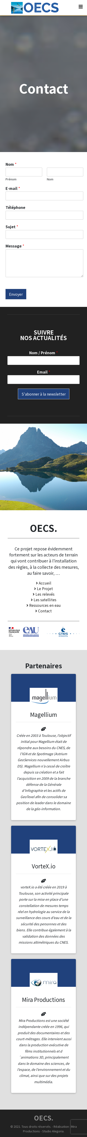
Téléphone (15, 207)
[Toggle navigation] (80, 7)
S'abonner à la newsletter (44, 394)
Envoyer (16, 294)
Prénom (11, 179)
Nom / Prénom (43, 352)
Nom (11, 164)
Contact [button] (43, 611)
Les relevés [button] (44, 594)
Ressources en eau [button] (43, 605)
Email (43, 372)
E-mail (13, 188)
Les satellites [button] (43, 599)
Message (15, 246)
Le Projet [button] (43, 588)
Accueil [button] (43, 583)
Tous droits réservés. (36, 1126)
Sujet (12, 226)
